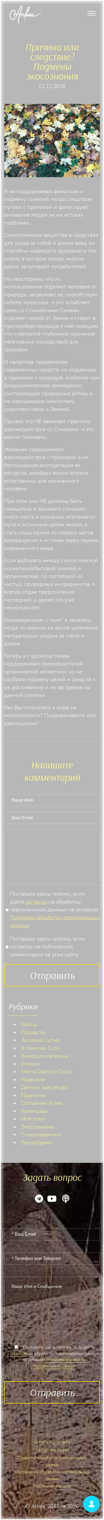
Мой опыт (33, 1119)
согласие (36, 902)
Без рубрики (36, 1142)
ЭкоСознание (37, 1127)
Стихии (30, 1064)
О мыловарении (41, 1134)
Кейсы (29, 1024)
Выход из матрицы (45, 1056)
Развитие (33, 1079)
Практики (33, 1095)
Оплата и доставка (52, 1442)
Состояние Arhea (41, 1103)
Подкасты (33, 1032)
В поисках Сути (40, 1048)
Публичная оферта (52, 1486)
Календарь (34, 1111)
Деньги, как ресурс (44, 1087)
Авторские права (52, 1450)
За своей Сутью (40, 1040)
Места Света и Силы (46, 1071)
